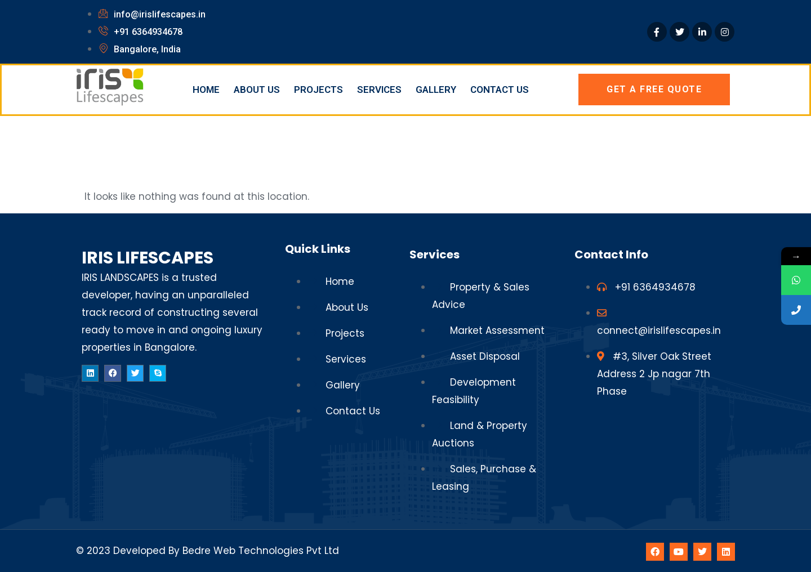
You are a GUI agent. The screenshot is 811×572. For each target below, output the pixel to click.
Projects (318, 89)
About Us (257, 89)
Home (206, 89)
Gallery (436, 89)
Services (379, 89)
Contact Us (499, 89)
